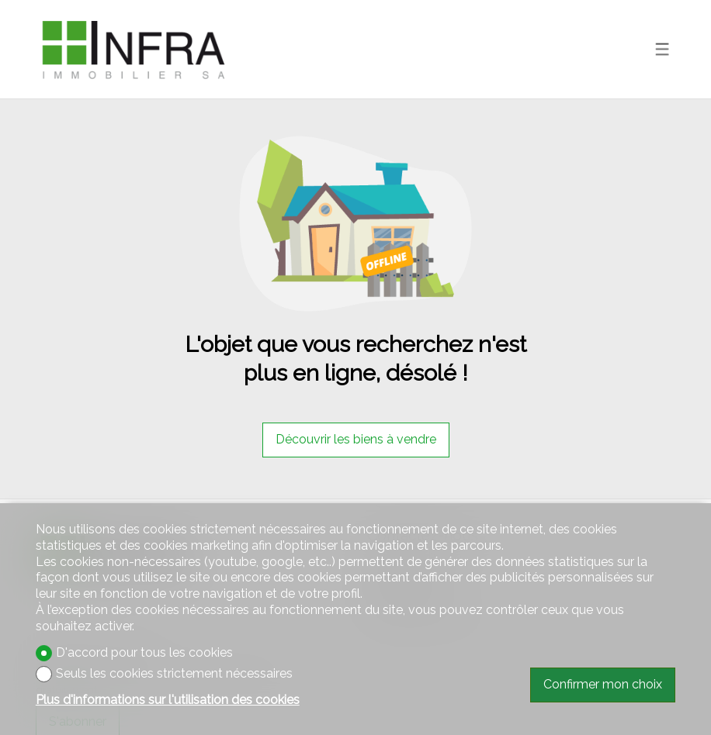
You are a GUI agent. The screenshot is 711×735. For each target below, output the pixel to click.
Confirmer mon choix (602, 684)
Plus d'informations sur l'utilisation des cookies (168, 699)
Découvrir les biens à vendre (356, 439)
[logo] (133, 49)
